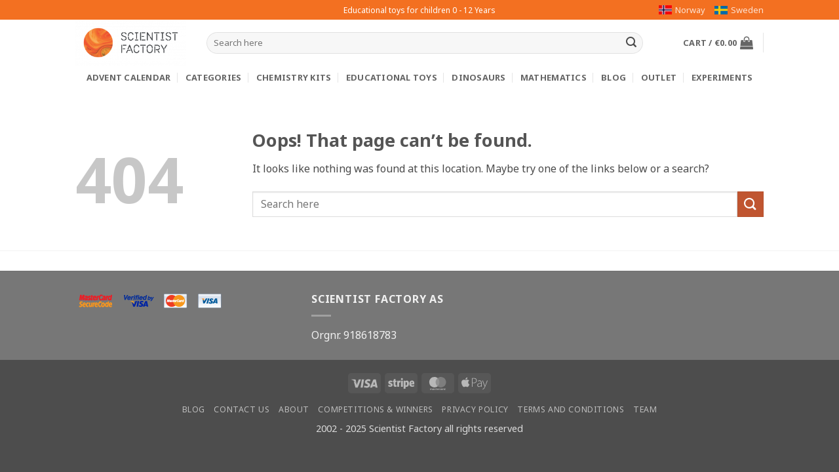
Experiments (722, 77)
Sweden (739, 10)
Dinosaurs (478, 77)
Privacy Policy (475, 409)
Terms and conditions (570, 409)
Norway (682, 10)
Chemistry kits (294, 77)
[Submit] (631, 43)
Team (645, 409)
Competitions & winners (375, 409)
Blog (613, 77)
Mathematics (553, 77)
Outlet (659, 77)
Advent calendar (129, 77)
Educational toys (391, 77)
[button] (718, 42)
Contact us (241, 409)
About (294, 409)
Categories (213, 77)
